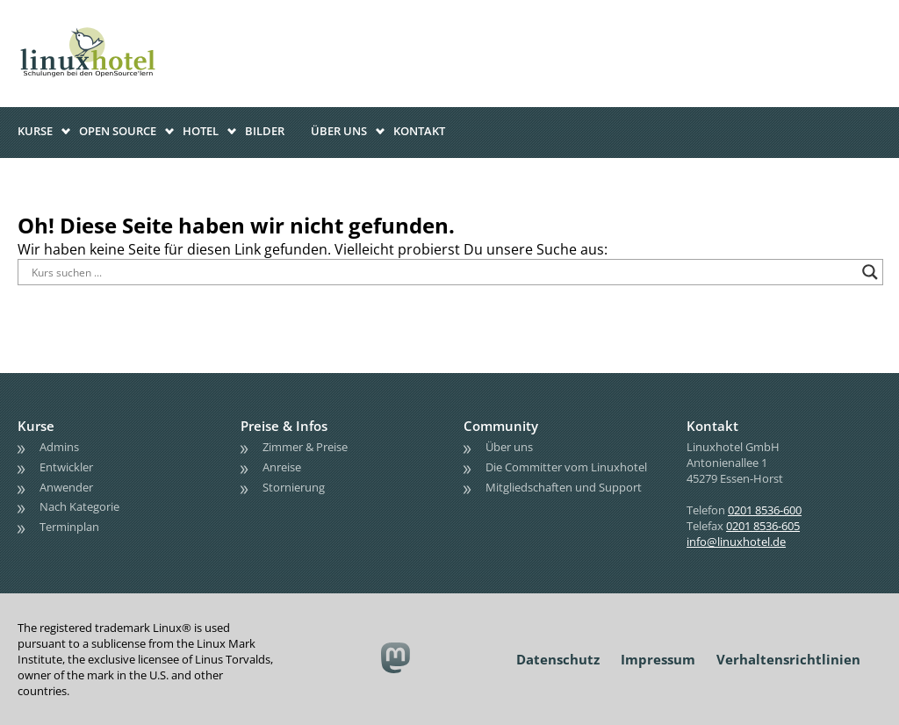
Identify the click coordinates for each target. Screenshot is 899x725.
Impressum (658, 659)
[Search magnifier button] (870, 272)
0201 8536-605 (763, 526)
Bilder (264, 131)
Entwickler (66, 467)
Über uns (339, 131)
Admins (59, 447)
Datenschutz (558, 659)
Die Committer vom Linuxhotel (566, 467)
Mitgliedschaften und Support (563, 487)
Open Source (117, 131)
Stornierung (294, 487)
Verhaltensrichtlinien (788, 659)
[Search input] (442, 272)
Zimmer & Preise (305, 447)
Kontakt (419, 131)
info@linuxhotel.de (736, 541)
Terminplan (69, 527)
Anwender (66, 487)
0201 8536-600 (765, 510)
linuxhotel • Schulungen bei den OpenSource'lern (105, 28)
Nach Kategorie (79, 506)
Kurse (35, 131)
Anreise (282, 467)
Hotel (201, 131)
